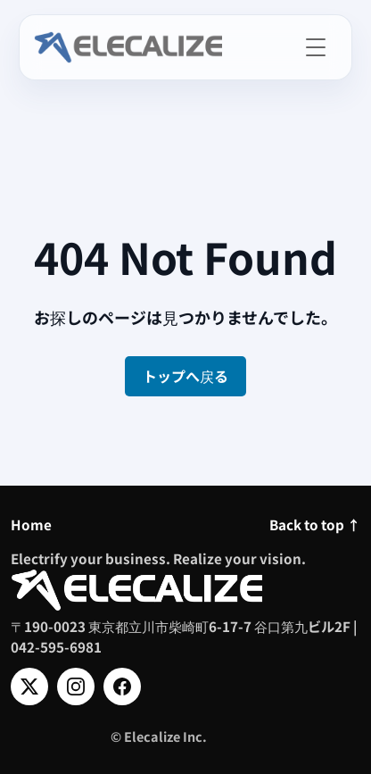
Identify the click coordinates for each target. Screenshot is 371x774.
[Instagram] (76, 686)
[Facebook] (122, 686)
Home (31, 524)
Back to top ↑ (314, 524)
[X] (29, 686)
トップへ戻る (185, 376)
